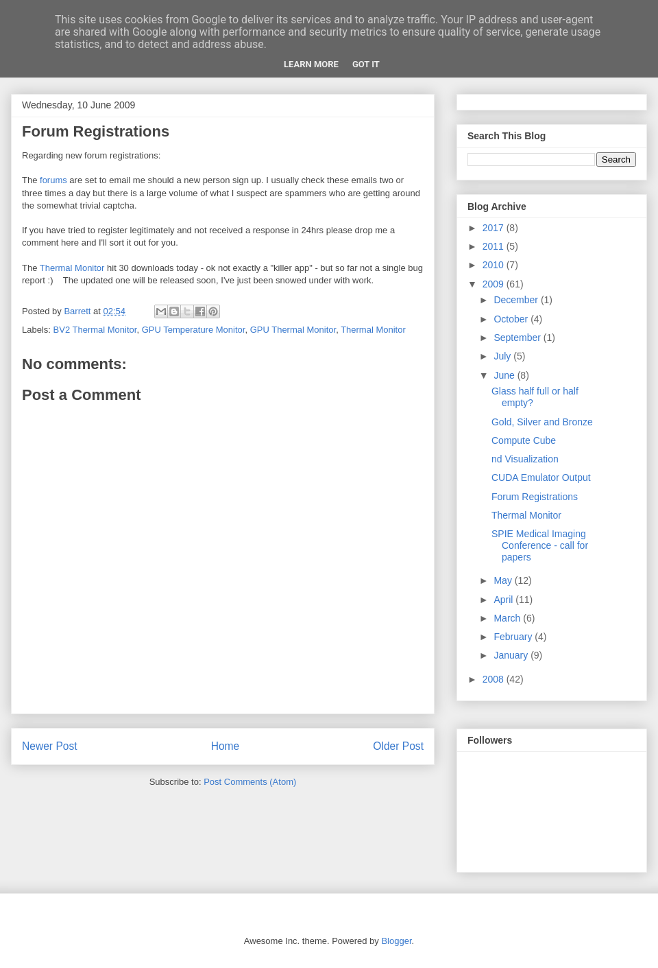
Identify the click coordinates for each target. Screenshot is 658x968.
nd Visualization (525, 458)
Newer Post (49, 746)
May (504, 580)
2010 (495, 264)
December (517, 299)
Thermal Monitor (72, 268)
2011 (495, 246)
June (505, 375)
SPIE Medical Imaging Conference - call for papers (539, 545)
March (508, 618)
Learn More (311, 64)
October (512, 319)
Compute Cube (523, 440)
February (514, 636)
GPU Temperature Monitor (193, 329)
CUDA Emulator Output (541, 477)
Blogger (396, 941)
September (518, 337)
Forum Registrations (534, 496)
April (504, 599)
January (512, 655)
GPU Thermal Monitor (293, 329)
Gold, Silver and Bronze (542, 421)
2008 (495, 679)
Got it (366, 64)
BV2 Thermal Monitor (95, 329)
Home (225, 746)
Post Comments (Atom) (250, 782)
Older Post (398, 746)
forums (53, 180)
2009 (495, 284)
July (503, 356)
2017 (495, 227)
